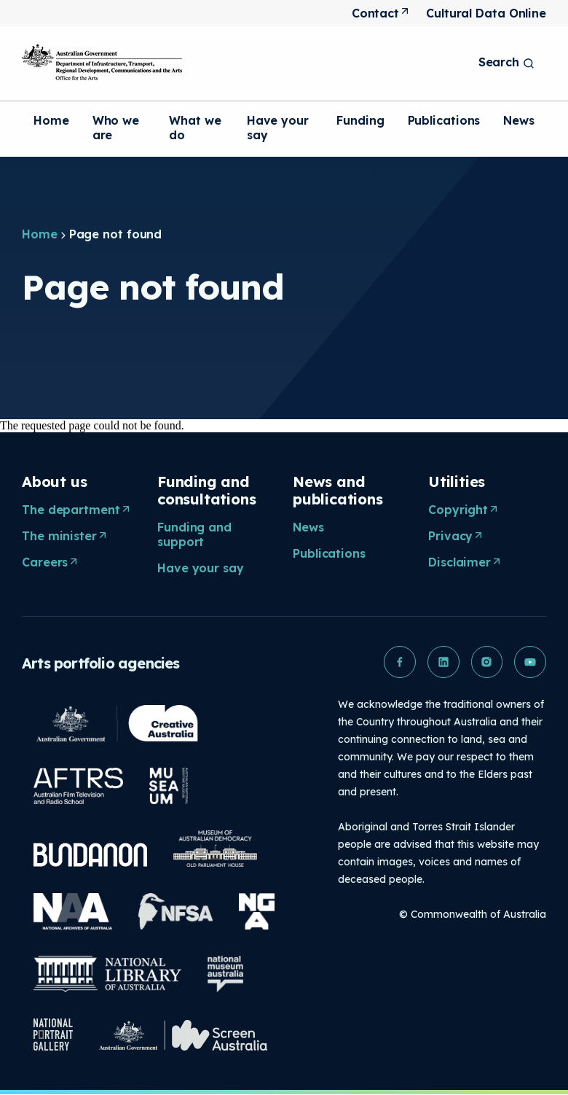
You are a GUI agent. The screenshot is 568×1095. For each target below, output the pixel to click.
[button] (399, 662)
